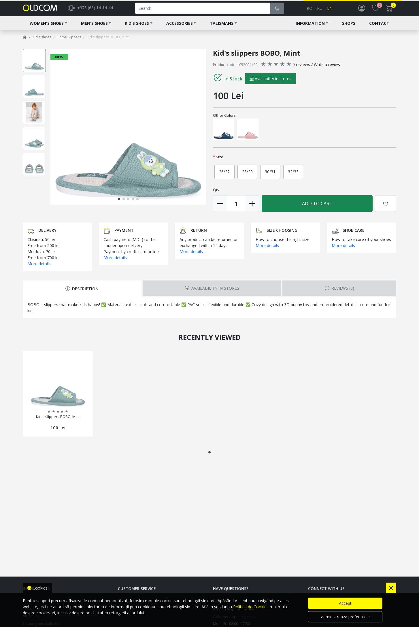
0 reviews (301, 69)
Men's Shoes (94, 28)
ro (309, 10)
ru (319, 10)
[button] (119, 204)
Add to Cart (317, 208)
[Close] (391, 588)
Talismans (221, 28)
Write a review (327, 69)
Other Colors (224, 120)
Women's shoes (47, 28)
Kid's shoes (137, 28)
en (330, 10)
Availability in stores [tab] (212, 292)
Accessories (179, 28)
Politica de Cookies (251, 606)
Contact (379, 28)
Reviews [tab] (339, 292)
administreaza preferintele (345, 617)
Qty (216, 194)
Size (219, 161)
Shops (348, 28)
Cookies (37, 588)
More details (39, 268)
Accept (345, 603)
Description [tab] (82, 293)
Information (310, 28)
